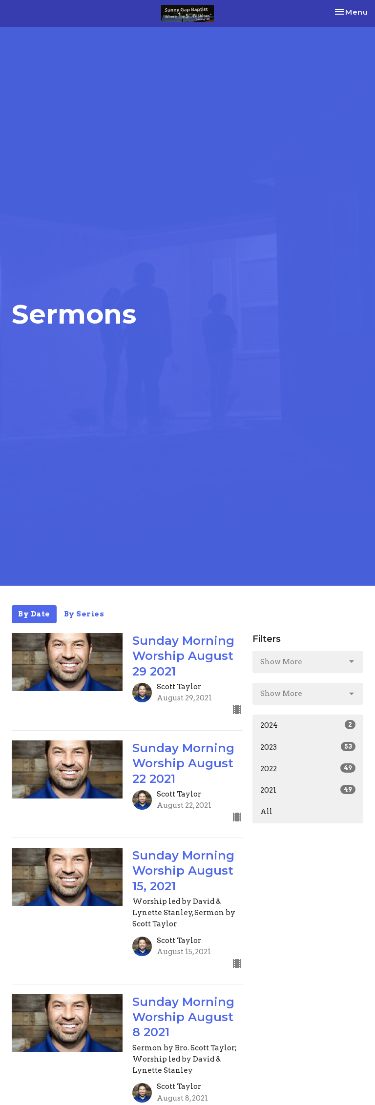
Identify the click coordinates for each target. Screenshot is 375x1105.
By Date (34, 614)
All (266, 811)
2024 (307, 725)
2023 (307, 747)
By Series (84, 614)
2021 (307, 790)
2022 (307, 768)
